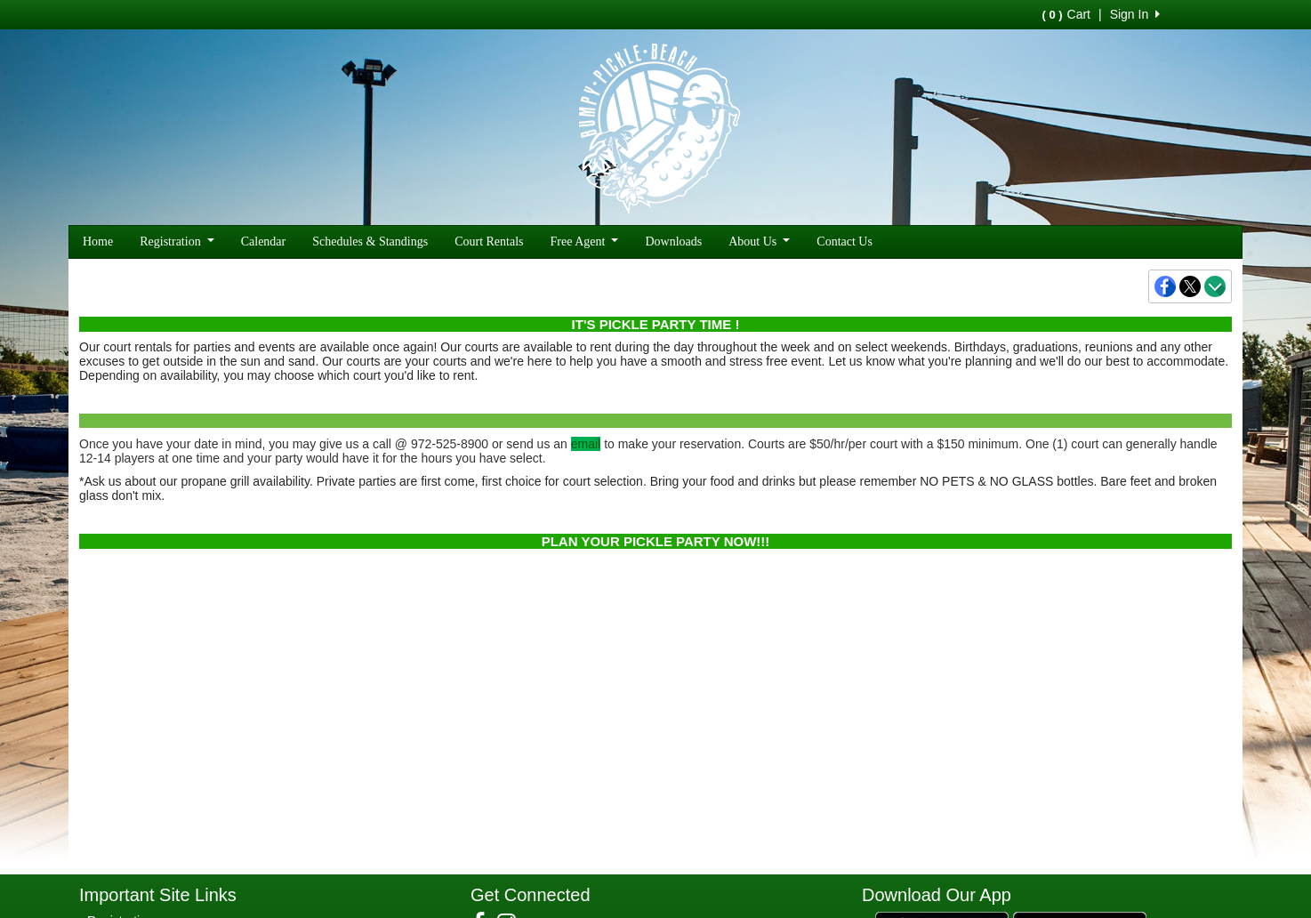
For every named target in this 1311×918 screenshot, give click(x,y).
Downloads (673, 241)
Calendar (263, 241)
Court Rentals (488, 241)
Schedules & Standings (370, 241)
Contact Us (844, 241)
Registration (177, 241)
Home (98, 241)
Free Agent (585, 241)
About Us (759, 241)
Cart (1066, 14)
